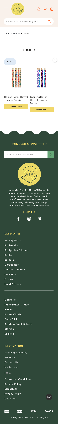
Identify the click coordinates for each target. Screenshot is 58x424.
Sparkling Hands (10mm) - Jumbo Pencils (39, 100)
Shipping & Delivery (15, 352)
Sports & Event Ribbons (18, 324)
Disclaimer (10, 388)
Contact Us (11, 362)
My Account (11, 367)
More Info (16, 106)
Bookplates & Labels (16, 250)
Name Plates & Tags (16, 304)
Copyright (10, 398)
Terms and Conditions (17, 379)
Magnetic (10, 299)
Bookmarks (11, 245)
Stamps (9, 329)
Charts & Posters (14, 269)
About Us (9, 357)
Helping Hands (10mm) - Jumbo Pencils (16, 99)
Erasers (8, 279)
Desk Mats (10, 274)
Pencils (8, 309)
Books (8, 255)
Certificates (11, 264)
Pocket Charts (13, 314)
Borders (9, 259)
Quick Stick (11, 319)
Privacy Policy (12, 393)
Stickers (9, 333)
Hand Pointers (12, 284)
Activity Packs (12, 240)
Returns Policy (12, 384)
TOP (49, 397)
